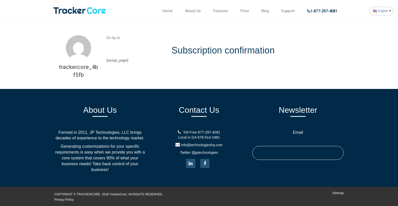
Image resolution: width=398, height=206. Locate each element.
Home (167, 11)
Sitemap (338, 193)
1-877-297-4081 (323, 11)
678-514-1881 (208, 137)
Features (220, 11)
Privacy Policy (64, 199)
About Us (193, 11)
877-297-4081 (209, 132)
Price (245, 11)
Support (288, 11)
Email (298, 132)
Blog (265, 11)
